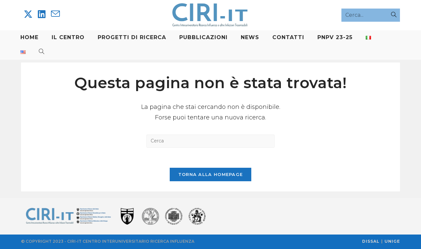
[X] (28, 14)
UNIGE (392, 241)
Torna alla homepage (210, 174)
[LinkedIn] (41, 14)
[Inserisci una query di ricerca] (210, 141)
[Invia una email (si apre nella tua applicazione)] (55, 14)
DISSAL (371, 241)
